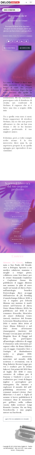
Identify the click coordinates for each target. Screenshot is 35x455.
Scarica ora (25, 48)
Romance (29, 36)
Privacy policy (20, 450)
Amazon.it (17, 223)
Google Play (17, 238)
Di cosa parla (9, 48)
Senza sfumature (9, 10)
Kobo (17, 231)
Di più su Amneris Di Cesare (17, 418)
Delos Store (17, 216)
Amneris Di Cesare (18, 21)
